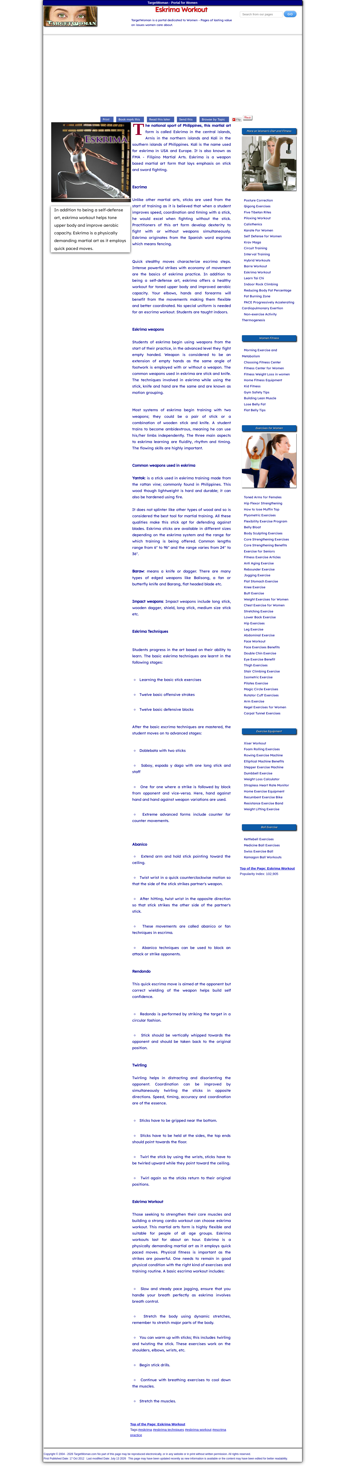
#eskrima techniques (168, 1429)
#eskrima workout (198, 1429)
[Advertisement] (172, 75)
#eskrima (145, 1429)
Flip (237, 119)
